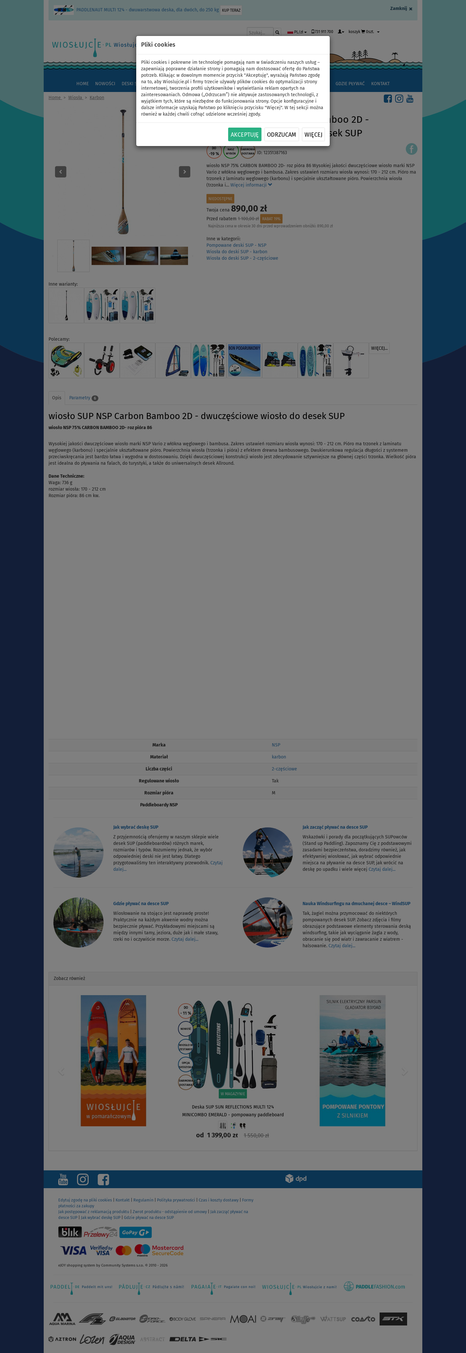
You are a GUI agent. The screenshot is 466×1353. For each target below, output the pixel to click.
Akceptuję (245, 134)
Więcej (313, 134)
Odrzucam (281, 134)
